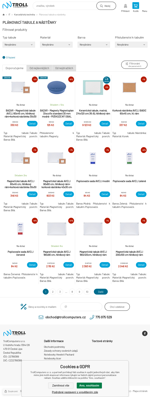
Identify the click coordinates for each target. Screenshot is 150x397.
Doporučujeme (14, 68)
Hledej (107, 5)
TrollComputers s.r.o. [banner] (17, 5)
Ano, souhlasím (89, 385)
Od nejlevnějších (39, 68)
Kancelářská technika (24, 14)
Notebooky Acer (52, 358)
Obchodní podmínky (54, 346)
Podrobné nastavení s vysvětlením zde (75, 392)
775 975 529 (103, 317)
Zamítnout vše (60, 385)
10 (87, 291)
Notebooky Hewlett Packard (59, 354)
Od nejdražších (64, 68)
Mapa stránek (140, 390)
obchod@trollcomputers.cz (65, 317)
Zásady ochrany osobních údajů (61, 350)
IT (9, 14)
